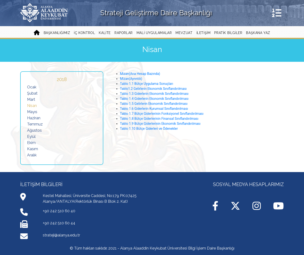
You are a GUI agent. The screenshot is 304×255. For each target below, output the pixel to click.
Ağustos (34, 130)
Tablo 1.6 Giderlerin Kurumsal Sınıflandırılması (154, 109)
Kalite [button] (105, 33)
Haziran (33, 118)
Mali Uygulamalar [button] (154, 33)
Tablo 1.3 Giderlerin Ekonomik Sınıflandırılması (154, 94)
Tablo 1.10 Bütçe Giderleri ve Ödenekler (149, 128)
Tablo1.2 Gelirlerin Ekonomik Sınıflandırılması (153, 89)
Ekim (31, 142)
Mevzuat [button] (184, 33)
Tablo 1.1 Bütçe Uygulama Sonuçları (146, 84)
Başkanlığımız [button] (57, 33)
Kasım (32, 149)
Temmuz (35, 124)
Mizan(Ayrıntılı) (131, 79)
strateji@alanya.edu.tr (61, 235)
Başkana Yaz (258, 33)
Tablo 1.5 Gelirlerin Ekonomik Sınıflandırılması (153, 104)
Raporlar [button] (123, 33)
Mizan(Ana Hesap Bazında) (140, 74)
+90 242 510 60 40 (59, 211)
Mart (31, 99)
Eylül (31, 136)
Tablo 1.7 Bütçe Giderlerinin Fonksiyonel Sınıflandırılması (162, 113)
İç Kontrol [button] (84, 33)
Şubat (32, 93)
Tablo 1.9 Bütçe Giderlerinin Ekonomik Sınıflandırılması (160, 123)
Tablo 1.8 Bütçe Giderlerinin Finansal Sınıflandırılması (159, 118)
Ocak (31, 87)
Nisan (32, 105)
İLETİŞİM (203, 33)
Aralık (32, 155)
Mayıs (32, 112)
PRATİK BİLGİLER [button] (228, 33)
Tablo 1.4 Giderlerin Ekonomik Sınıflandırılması (154, 99)
